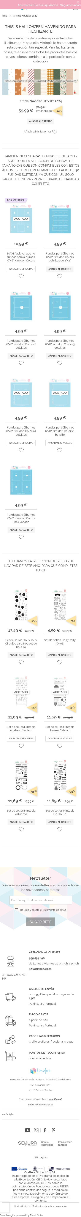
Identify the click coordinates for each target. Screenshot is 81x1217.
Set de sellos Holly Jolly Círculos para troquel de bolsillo (21, 643)
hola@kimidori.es (44, 1104)
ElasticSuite (36, 1215)
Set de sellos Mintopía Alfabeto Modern (21, 728)
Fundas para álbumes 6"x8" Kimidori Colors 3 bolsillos (60, 344)
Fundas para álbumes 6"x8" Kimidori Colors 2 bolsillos (21, 344)
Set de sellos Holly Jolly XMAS (60, 641)
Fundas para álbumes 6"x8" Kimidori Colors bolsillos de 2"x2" (60, 257)
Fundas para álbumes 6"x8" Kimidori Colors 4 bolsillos (21, 431)
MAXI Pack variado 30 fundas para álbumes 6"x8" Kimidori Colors (21, 257)
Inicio (5, 15)
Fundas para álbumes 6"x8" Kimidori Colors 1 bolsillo (60, 431)
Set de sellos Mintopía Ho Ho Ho (60, 812)
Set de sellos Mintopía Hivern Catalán (60, 728)
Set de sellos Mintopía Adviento (21, 812)
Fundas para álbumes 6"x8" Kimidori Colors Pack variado (21, 518)
